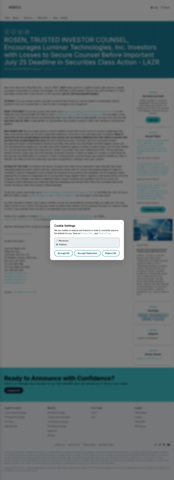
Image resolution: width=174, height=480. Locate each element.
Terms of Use (104, 233)
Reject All (110, 253)
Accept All (63, 253)
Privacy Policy (87, 233)
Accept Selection (87, 253)
